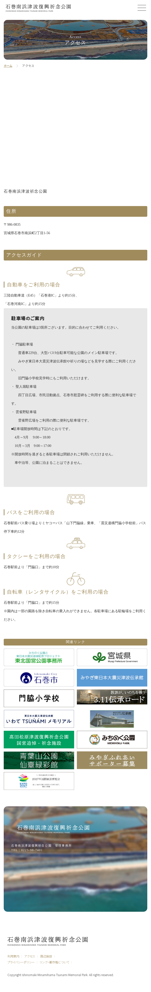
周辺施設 (46, 956)
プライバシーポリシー (21, 962)
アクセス (29, 956)
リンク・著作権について (54, 962)
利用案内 (13, 956)
